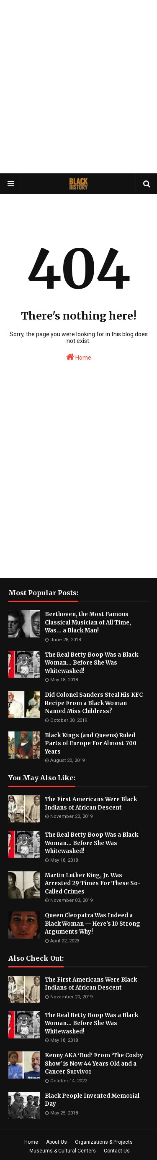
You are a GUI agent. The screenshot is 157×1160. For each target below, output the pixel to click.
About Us (56, 1142)
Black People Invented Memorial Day (92, 1100)
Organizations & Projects (104, 1142)
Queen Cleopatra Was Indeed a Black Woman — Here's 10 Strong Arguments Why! (92, 923)
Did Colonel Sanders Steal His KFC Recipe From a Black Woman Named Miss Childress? (94, 703)
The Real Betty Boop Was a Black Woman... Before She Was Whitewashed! (91, 663)
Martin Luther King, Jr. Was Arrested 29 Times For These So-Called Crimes (93, 883)
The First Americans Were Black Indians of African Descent (91, 803)
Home (78, 357)
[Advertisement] (78, 86)
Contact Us (117, 1151)
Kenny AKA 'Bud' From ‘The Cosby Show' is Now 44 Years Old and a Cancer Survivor (94, 1063)
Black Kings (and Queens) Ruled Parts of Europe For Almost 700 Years (90, 743)
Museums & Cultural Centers (62, 1151)
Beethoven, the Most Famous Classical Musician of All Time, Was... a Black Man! (88, 622)
